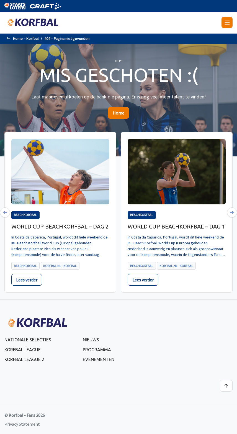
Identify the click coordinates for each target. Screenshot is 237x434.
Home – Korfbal (25, 38)
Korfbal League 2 (24, 359)
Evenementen (98, 359)
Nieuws (91, 339)
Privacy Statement (22, 424)
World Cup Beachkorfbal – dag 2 (60, 226)
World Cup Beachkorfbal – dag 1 (176, 226)
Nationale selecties (27, 339)
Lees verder (26, 280)
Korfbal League (22, 349)
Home (118, 113)
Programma (97, 349)
